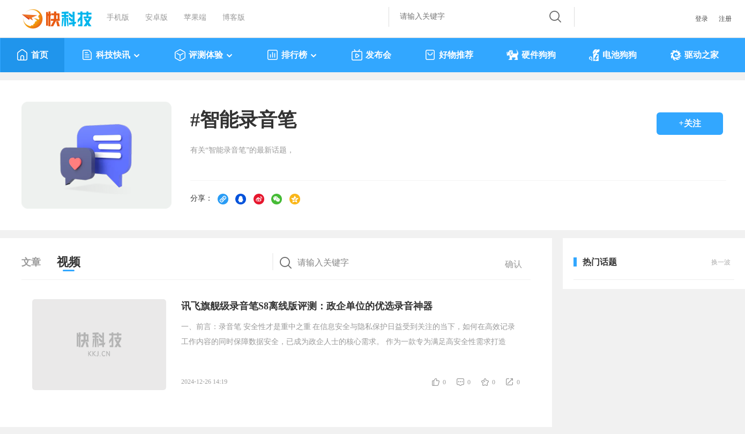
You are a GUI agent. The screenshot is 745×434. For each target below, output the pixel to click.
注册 (725, 18)
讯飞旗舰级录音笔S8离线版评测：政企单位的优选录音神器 (307, 306)
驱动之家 (694, 55)
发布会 (371, 55)
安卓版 (156, 17)
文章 (31, 262)
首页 (32, 55)
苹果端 (195, 17)
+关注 (690, 123)
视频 (68, 262)
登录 (701, 18)
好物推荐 (448, 55)
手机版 (118, 17)
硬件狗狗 (531, 55)
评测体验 (204, 55)
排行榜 (292, 55)
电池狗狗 (613, 55)
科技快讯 (111, 55)
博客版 (233, 17)
